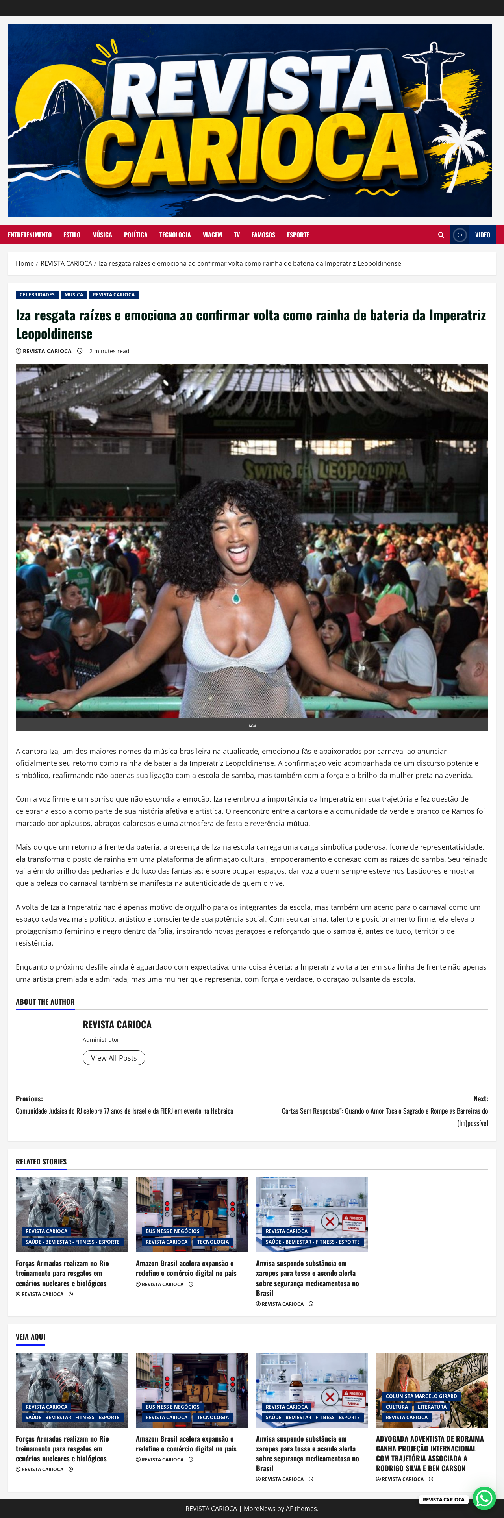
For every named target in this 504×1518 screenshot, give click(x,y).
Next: (370, 1111)
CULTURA (397, 1406)
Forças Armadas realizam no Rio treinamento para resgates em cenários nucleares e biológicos (62, 1273)
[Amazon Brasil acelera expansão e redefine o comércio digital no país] (192, 1214)
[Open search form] (441, 235)
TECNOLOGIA (175, 234)
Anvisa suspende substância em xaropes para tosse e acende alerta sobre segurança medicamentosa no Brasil (307, 1278)
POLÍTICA (136, 234)
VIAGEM (212, 234)
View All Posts (114, 1058)
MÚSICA (102, 234)
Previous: (134, 1104)
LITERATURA (432, 1406)
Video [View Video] (470, 234)
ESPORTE (298, 234)
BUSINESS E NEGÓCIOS (173, 1231)
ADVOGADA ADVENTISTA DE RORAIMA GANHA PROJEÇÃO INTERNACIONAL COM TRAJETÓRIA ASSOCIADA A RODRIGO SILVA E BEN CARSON (430, 1453)
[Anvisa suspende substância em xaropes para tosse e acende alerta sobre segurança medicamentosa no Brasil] (312, 1214)
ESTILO (71, 234)
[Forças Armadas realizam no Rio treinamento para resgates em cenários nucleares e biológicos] (72, 1214)
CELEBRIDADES (37, 294)
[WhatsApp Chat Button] (484, 1498)
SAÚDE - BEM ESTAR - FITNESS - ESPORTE (73, 1241)
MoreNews (260, 1508)
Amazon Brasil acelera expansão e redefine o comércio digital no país (186, 1268)
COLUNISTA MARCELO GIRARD (421, 1396)
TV (237, 234)
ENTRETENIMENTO (30, 234)
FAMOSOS (263, 234)
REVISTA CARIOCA (114, 294)
